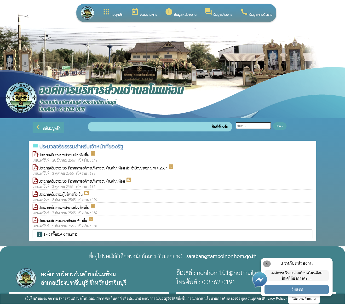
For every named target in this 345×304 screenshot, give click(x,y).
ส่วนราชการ (144, 12)
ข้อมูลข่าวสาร (218, 12)
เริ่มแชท (296, 289)
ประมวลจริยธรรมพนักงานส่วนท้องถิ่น (64, 154)
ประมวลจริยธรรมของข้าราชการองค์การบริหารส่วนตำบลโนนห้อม (82, 181)
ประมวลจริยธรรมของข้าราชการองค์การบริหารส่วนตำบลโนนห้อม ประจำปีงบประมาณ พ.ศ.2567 (103, 168)
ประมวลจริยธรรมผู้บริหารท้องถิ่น (61, 194)
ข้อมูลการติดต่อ (256, 12)
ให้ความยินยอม (304, 299)
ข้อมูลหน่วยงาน (180, 12)
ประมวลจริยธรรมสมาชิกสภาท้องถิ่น (63, 220)
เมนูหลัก (112, 12)
